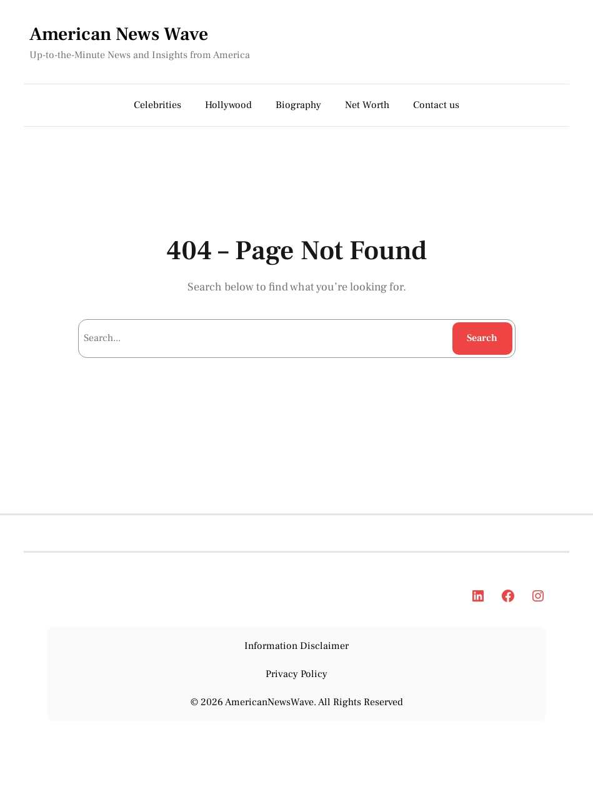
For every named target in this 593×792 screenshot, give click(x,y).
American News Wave (118, 34)
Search (482, 338)
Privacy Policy (296, 674)
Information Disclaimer (296, 646)
